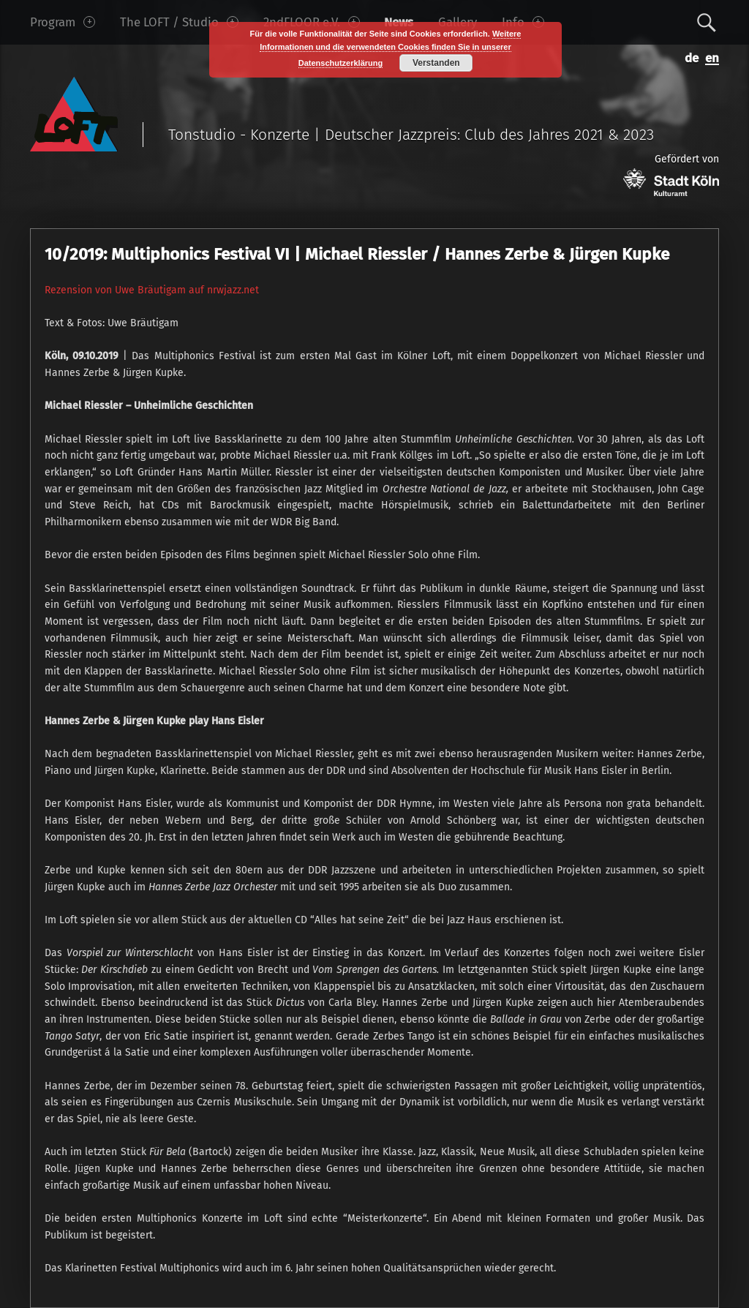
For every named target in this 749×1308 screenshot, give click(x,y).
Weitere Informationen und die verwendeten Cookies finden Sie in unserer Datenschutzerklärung (390, 48)
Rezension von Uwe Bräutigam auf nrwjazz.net (152, 290)
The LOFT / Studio (179, 22)
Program (62, 22)
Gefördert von (671, 174)
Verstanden (436, 63)
